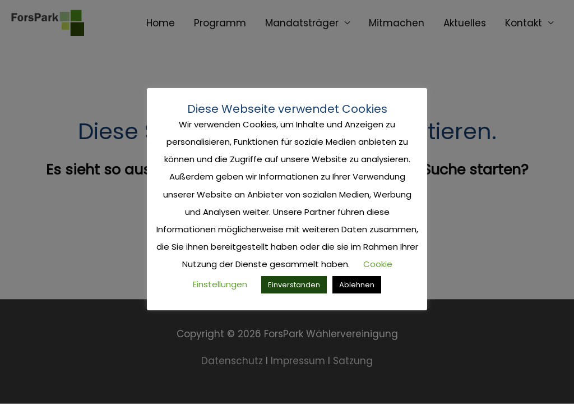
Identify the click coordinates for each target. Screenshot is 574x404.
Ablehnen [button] (356, 284)
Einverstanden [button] (294, 284)
